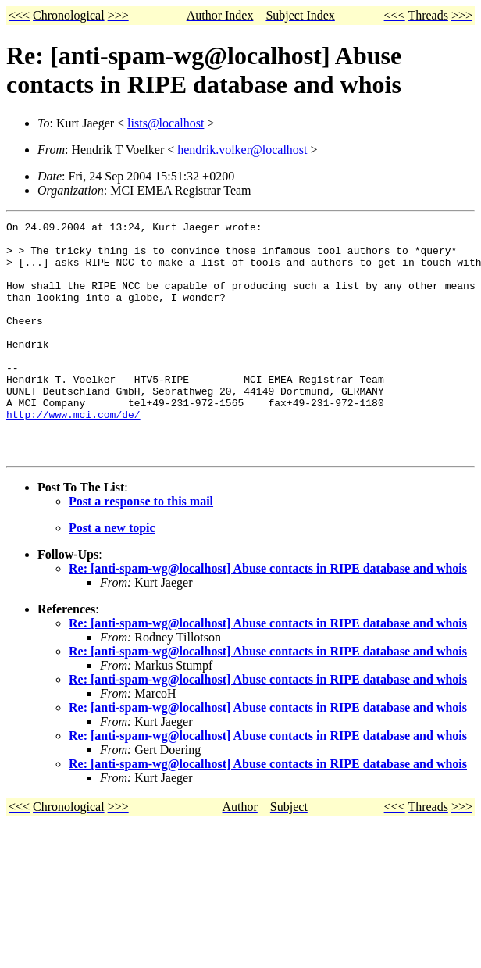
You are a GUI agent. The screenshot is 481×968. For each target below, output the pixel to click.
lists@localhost (165, 123)
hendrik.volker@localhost (242, 149)
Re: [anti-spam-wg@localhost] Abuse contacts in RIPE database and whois (268, 615)
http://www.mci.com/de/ (73, 454)
